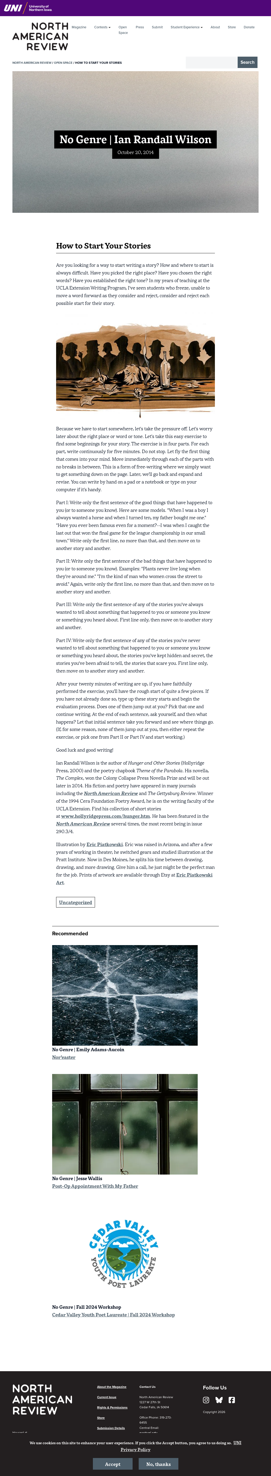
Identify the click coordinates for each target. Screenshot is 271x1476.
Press (140, 27)
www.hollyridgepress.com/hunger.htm (105, 815)
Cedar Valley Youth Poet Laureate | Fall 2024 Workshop (113, 1314)
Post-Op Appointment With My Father (95, 1185)
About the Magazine (112, 1386)
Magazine (79, 27)
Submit (157, 27)
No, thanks (158, 1463)
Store (232, 27)
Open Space (123, 30)
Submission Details (111, 1428)
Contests (100, 27)
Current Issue (106, 1397)
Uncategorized (75, 902)
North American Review (32, 63)
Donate (249, 27)
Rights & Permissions (112, 1407)
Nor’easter (63, 1056)
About (215, 27)
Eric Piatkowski (105, 844)
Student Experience (185, 27)
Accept (113, 1463)
